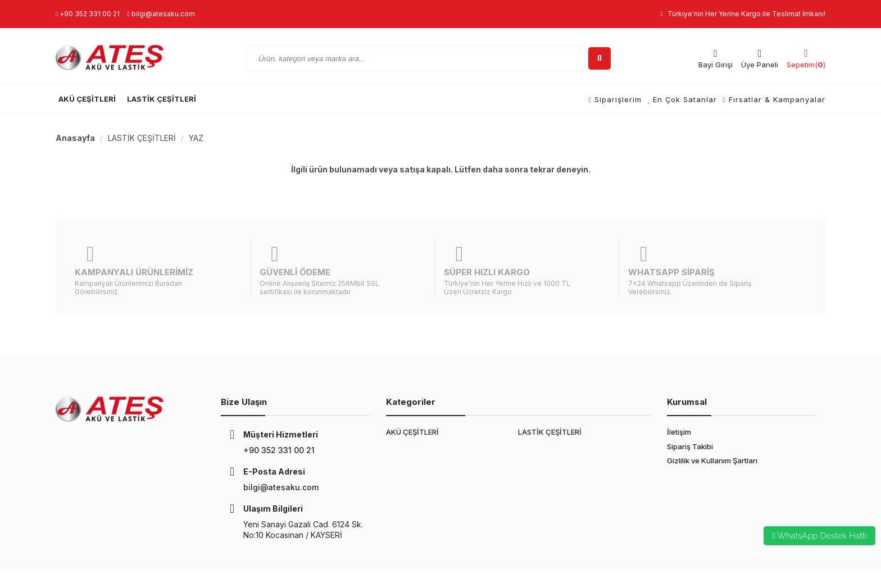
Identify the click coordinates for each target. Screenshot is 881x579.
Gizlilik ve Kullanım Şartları (712, 432)
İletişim (679, 404)
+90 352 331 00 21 (88, 14)
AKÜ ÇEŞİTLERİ (87, 98)
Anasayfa (75, 138)
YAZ (196, 138)
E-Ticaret (303, 560)
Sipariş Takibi (690, 418)
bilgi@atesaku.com (160, 14)
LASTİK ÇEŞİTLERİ (161, 98)
